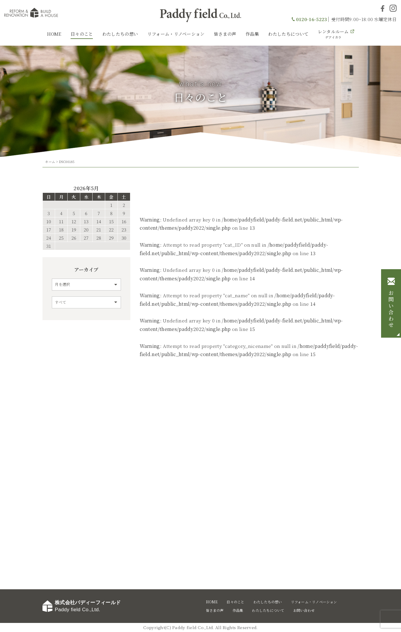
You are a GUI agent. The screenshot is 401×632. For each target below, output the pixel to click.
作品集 (252, 34)
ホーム (50, 161)
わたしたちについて (288, 34)
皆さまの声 (225, 34)
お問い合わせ (391, 309)
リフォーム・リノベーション (176, 34)
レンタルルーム (333, 34)
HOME (54, 34)
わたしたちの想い (120, 34)
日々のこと (82, 34)
